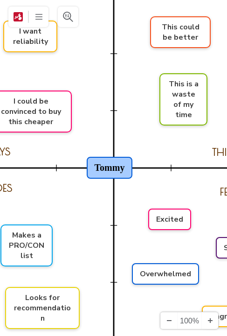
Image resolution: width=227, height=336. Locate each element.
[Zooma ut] (168, 320)
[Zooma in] (209, 320)
